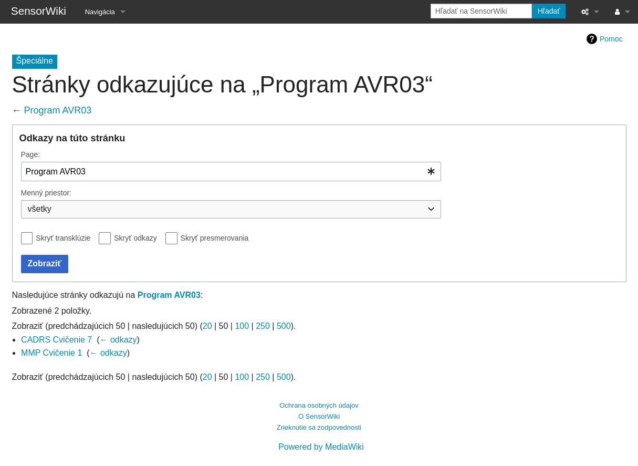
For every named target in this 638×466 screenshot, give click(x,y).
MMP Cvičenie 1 (51, 352)
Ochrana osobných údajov (319, 405)
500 (284, 326)
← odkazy (118, 339)
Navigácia (100, 12)
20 (207, 326)
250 (263, 326)
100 (242, 326)
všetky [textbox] (39, 208)
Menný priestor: (46, 193)
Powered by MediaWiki (321, 446)
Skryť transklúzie (63, 238)
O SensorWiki (319, 416)
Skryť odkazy (135, 238)
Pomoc (611, 39)
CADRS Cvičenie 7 (56, 339)
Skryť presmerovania (215, 238)
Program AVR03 (58, 110)
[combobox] (231, 171)
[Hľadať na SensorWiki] (481, 11)
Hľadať (549, 11)
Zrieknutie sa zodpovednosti (319, 427)
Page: (30, 154)
